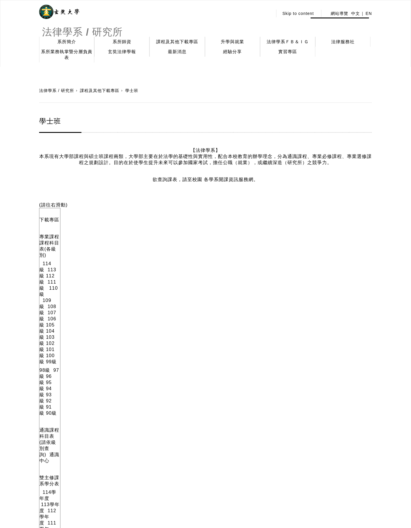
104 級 (223, 239)
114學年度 (54, 289)
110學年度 (166, 289)
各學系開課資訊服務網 (228, 179)
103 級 (240, 239)
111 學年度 (140, 289)
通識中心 (121, 264)
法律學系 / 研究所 (56, 90)
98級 (44, 247)
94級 (95, 247)
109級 (139, 239)
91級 (132, 247)
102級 (256, 239)
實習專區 (287, 51)
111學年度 (161, 328)
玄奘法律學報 (122, 51)
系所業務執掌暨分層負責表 (67, 54)
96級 (71, 247)
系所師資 (122, 41)
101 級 (272, 239)
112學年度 (112, 289)
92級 (120, 247)
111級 (98, 239)
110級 (117, 239)
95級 (83, 247)
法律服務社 (343, 41)
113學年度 (86, 289)
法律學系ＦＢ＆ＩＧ (288, 41)
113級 (66, 239)
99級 (303, 239)
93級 (108, 247)
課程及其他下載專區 (177, 41)
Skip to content (298, 13)
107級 (173, 239)
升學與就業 (232, 41)
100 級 (288, 239)
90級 (145, 247)
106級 (190, 239)
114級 (49, 239)
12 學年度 (130, 328)
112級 (81, 239)
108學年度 (223, 289)
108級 (156, 239)
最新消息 (177, 51)
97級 (58, 247)
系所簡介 (67, 41)
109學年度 (193, 289)
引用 (47, 448)
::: (267, 13)
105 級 (206, 239)
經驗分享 (232, 51)
